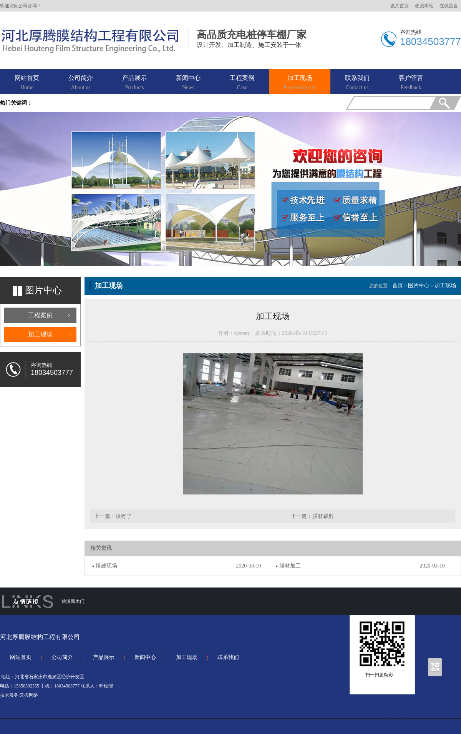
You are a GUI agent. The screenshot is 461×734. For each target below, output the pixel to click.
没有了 (124, 516)
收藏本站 (424, 5)
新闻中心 (188, 83)
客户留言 (411, 83)
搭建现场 (106, 566)
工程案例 (242, 83)
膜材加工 (290, 566)
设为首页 (399, 5)
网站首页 (27, 83)
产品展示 (134, 83)
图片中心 (418, 285)
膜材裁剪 (323, 516)
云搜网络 (29, 695)
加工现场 (300, 83)
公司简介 (80, 83)
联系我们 (357, 83)
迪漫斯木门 (73, 601)
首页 (397, 285)
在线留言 (448, 5)
